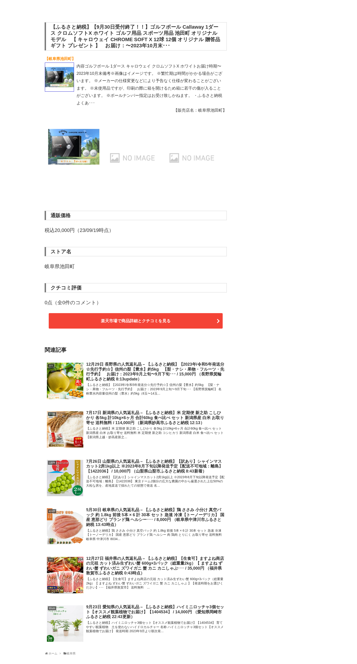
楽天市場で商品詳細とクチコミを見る (136, 321)
